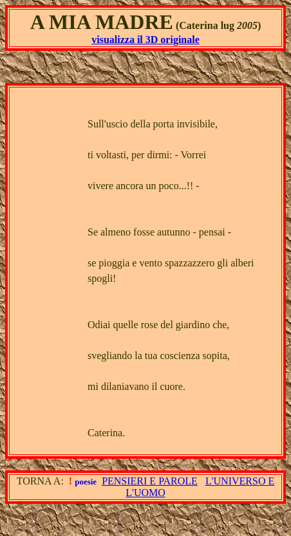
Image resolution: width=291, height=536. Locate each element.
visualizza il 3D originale (145, 39)
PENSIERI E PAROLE (150, 481)
